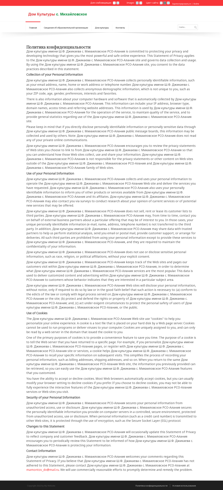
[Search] (188, 27)
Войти (196, 3)
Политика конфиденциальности (152, 485)
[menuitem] (66, 27)
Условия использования (184, 485)
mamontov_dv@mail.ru (42, 470)
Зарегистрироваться (181, 3)
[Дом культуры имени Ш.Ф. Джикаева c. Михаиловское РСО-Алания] (64, 13)
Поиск (195, 27)
